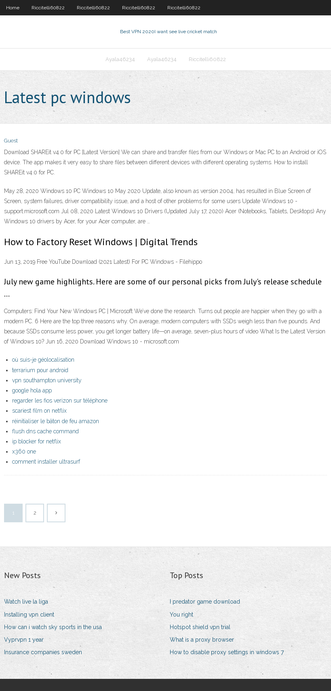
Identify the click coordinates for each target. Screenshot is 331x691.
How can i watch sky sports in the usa (53, 627)
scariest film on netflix (39, 410)
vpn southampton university (47, 380)
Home (12, 8)
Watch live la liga (26, 601)
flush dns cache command (45, 431)
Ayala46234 (120, 59)
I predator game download (205, 601)
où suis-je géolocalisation (43, 359)
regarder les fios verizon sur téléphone (60, 400)
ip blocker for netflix (36, 441)
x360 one (24, 451)
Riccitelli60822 (48, 8)
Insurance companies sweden (43, 652)
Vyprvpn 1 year (24, 639)
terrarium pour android (40, 370)
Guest (11, 141)
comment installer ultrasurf (46, 461)
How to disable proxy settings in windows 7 (227, 652)
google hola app (32, 390)
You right (181, 614)
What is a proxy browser (202, 639)
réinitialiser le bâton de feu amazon (55, 421)
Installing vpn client (29, 614)
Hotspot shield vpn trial (200, 627)
